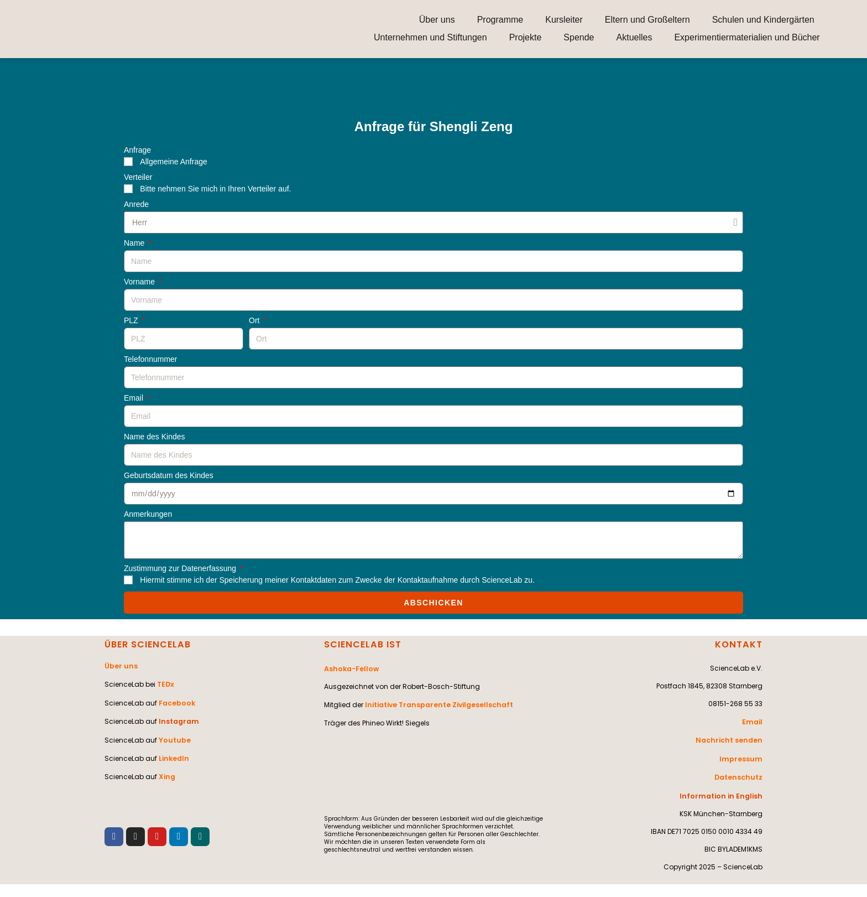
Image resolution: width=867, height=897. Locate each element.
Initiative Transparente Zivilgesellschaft (437, 703)
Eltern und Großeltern (647, 19)
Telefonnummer (150, 359)
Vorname (140, 282)
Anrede (136, 204)
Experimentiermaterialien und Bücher (746, 37)
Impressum (742, 756)
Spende (578, 37)
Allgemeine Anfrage (173, 161)
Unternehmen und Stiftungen (430, 37)
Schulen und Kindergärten (763, 19)
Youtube (174, 736)
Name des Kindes (154, 437)
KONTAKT (739, 644)
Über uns (437, 19)
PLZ (132, 321)
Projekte (525, 37)
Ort (255, 321)
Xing (166, 771)
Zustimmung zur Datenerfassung (181, 568)
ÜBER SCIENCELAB (147, 644)
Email (134, 398)
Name (135, 243)
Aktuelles (634, 37)
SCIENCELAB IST (362, 644)
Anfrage (137, 150)
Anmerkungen (148, 514)
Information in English (723, 792)
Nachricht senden (730, 739)
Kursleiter (564, 19)
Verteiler (138, 177)
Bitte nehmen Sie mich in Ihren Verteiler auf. (215, 188)
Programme (500, 19)
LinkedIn (173, 754)
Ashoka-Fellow (350, 668)
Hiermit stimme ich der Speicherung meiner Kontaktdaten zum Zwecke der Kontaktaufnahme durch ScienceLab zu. (337, 579)
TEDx (165, 683)
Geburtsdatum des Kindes (168, 475)
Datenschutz (739, 774)
